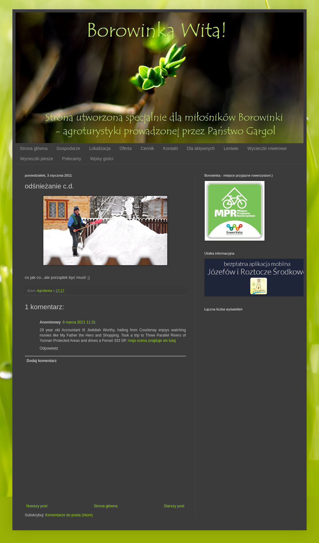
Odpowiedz (49, 348)
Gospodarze (68, 148)
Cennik (147, 148)
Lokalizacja (100, 148)
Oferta (126, 148)
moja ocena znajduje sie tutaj (152, 340)
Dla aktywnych (201, 148)
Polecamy (71, 158)
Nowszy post (36, 506)
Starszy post (174, 506)
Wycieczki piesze (36, 158)
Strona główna (34, 148)
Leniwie (231, 148)
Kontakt (170, 148)
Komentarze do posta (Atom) (69, 515)
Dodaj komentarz (42, 361)
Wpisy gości (101, 158)
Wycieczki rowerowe (267, 148)
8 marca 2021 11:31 (79, 322)
